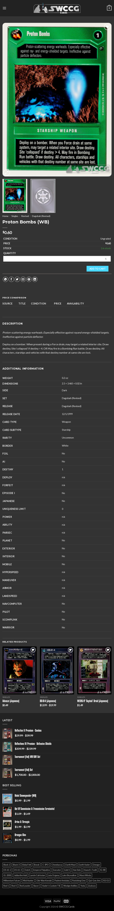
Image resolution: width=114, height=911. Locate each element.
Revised (25, 216)
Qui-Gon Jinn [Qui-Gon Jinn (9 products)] (94, 880)
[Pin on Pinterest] (29, 279)
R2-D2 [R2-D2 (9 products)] (106, 880)
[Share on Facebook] (11, 279)
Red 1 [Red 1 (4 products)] (6, 885)
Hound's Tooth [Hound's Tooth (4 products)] (90, 870)
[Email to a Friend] (23, 279)
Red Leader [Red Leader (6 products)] (25, 885)
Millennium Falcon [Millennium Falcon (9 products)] (11, 880)
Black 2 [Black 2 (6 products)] (6, 864)
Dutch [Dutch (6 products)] (27, 870)
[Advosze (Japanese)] (19, 670)
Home (5, 216)
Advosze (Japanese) (10, 701)
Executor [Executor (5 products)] (57, 870)
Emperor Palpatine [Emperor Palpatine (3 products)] (41, 870)
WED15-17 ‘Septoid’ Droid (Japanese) (92, 701)
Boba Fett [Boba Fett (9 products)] (26, 864)
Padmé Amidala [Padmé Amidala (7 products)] (62, 880)
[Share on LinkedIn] (35, 279)
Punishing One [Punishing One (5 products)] (78, 880)
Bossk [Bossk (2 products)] (37, 864)
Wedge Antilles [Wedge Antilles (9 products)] (70, 885)
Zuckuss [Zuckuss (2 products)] (92, 885)
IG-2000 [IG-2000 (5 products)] (7, 875)
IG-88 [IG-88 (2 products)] (102, 870)
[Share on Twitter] (17, 279)
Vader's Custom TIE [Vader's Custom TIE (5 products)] (51, 885)
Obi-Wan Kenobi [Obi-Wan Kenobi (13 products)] (44, 880)
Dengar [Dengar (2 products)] (96, 864)
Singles (14, 216)
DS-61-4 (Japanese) (48, 701)
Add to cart (98, 268)
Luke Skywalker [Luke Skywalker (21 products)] (69, 875)
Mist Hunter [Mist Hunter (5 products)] (28, 880)
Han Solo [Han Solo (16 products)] (77, 870)
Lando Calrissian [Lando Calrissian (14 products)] (37, 875)
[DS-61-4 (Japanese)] (57, 670)
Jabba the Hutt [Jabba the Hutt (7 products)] (20, 875)
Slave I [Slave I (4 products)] (36, 885)
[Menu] (4, 8)
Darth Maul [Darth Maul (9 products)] (70, 864)
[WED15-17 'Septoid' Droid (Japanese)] (94, 670)
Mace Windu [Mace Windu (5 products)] (85, 875)
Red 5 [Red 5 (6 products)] (14, 885)
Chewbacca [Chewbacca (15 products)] (57, 864)
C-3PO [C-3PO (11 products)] (45, 864)
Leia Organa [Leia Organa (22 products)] (53, 875)
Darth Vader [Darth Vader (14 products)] (84, 864)
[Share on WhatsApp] (5, 279)
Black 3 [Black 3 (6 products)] (16, 864)
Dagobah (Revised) (41, 216)
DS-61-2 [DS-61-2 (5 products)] (7, 870)
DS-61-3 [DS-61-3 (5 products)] (18, 870)
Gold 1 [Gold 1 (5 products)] (67, 870)
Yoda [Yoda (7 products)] (82, 885)
